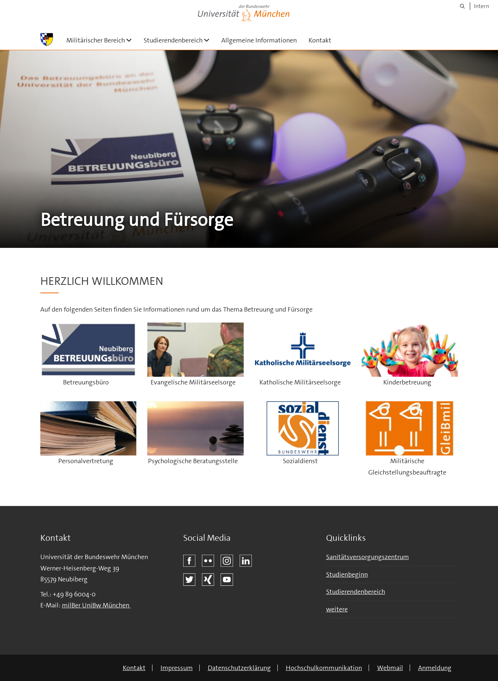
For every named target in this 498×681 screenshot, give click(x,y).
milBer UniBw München (96, 605)
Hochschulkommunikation (324, 667)
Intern (481, 6)
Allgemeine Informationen (259, 40)
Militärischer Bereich (102, 40)
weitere (337, 609)
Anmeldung (434, 667)
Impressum (177, 667)
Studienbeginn (347, 574)
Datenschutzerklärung (239, 667)
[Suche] (462, 6)
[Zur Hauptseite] (46, 39)
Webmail (390, 667)
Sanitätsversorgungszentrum (367, 556)
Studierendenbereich (179, 40)
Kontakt (320, 40)
